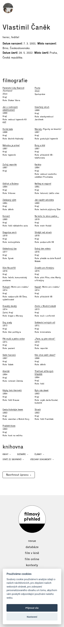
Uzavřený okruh (42, 107)
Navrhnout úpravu (17, 474)
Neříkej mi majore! (43, 183)
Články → (39, 454)
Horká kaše (8, 129)
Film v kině (32, 553)
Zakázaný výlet (9, 200)
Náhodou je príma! (11, 145)
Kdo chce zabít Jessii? (45, 355)
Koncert (6, 216)
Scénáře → (23, 454)
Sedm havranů (9, 355)
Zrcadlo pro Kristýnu (44, 268)
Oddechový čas (10, 248)
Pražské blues (9, 426)
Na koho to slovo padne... (47, 216)
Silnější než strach (43, 232)
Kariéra (38, 164)
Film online (32, 559)
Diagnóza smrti (10, 232)
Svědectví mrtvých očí (45, 322)
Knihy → (7, 454)
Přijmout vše (32, 607)
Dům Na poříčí (9, 268)
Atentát (6, 371)
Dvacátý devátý (10, 306)
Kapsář (38, 287)
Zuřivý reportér (10, 164)
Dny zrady (7, 322)
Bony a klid (40, 145)
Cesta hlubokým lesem (13, 409)
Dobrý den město (43, 248)
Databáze (32, 547)
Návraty (38, 129)
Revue (32, 541)
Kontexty (32, 565)
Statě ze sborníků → (13, 459)
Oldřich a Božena (10, 183)
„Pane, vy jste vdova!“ (45, 339)
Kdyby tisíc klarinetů (12, 390)
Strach (38, 409)
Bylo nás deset (41, 390)
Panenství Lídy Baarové (13, 88)
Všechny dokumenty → (42, 459)
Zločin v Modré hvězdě (45, 306)
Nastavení (32, 616)
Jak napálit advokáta (44, 200)
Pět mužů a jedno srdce (14, 339)
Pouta (37, 88)
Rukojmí (6, 287)
